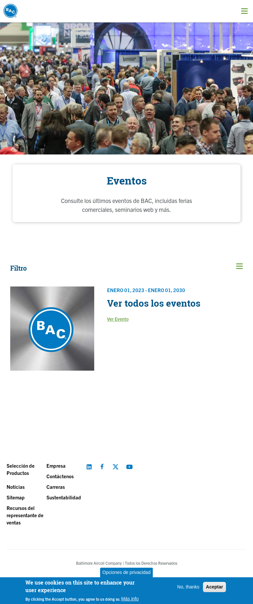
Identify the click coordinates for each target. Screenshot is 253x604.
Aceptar (214, 586)
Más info (130, 598)
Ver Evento (117, 319)
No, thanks (188, 586)
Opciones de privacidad (126, 572)
